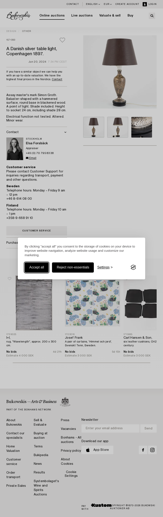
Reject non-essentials (73, 267)
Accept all (36, 267)
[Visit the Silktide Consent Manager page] (133, 267)
